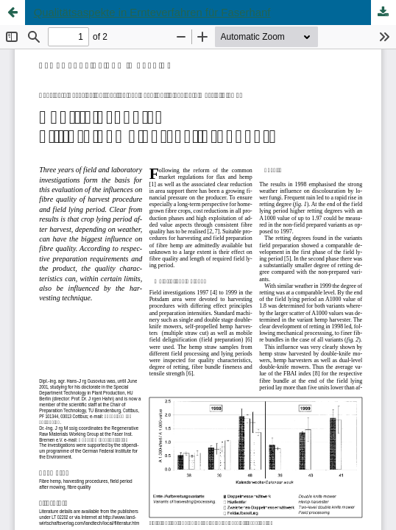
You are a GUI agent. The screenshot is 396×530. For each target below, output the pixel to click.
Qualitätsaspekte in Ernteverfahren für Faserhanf (152, 12)
